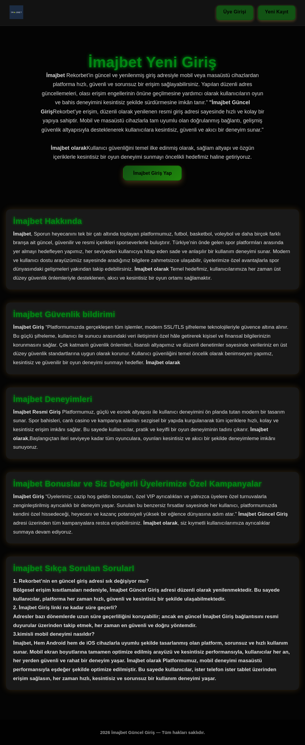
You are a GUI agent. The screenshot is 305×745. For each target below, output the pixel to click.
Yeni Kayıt (276, 11)
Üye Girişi (234, 11)
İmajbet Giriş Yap (152, 173)
